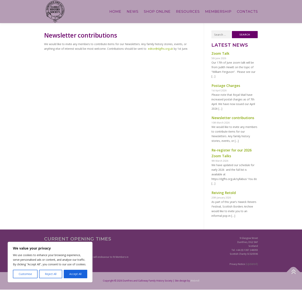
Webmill (194, 281)
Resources (188, 11)
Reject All (50, 274)
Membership (218, 11)
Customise (25, 274)
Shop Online (157, 11)
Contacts (247, 11)
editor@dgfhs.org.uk (160, 48)
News (132, 11)
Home (115, 11)
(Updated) (252, 264)
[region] (50, 262)
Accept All (75, 274)
